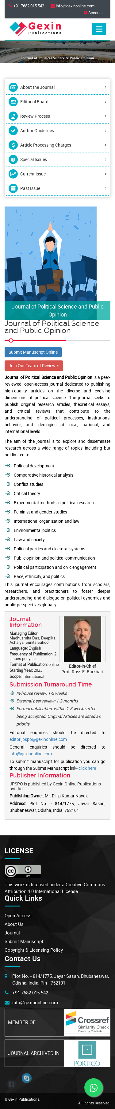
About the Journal (57, 87)
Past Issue (57, 188)
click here (87, 768)
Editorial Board (57, 101)
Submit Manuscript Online (33, 352)
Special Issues (57, 159)
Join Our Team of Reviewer (34, 365)
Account (93, 12)
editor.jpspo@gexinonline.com (38, 739)
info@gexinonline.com (31, 754)
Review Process (57, 116)
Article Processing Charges (57, 145)
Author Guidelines (57, 130)
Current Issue (57, 174)
